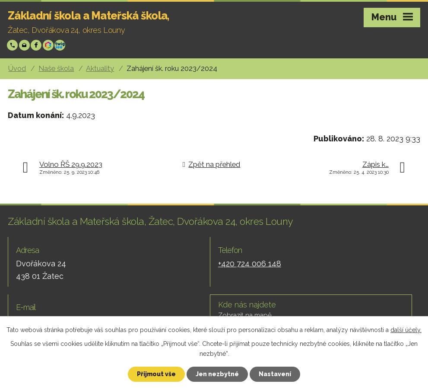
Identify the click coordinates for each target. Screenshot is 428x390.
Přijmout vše (156, 374)
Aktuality (100, 68)
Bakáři (49, 45)
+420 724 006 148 (13, 45)
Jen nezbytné (217, 374)
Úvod (17, 68)
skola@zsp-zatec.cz (25, 45)
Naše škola (56, 68)
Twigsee (60, 45)
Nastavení (275, 374)
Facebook (37, 45)
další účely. (406, 329)
